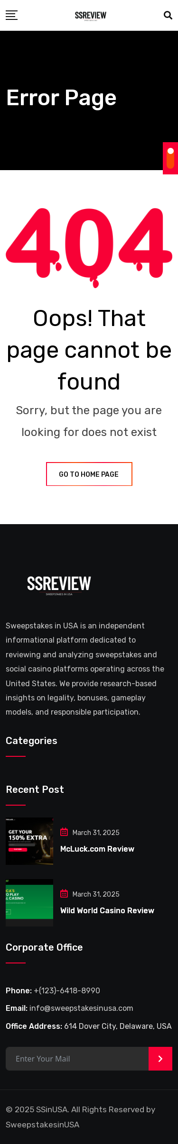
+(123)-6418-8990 (67, 990)
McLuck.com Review (97, 848)
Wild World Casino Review (107, 910)
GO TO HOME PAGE (89, 475)
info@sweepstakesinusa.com (81, 1008)
